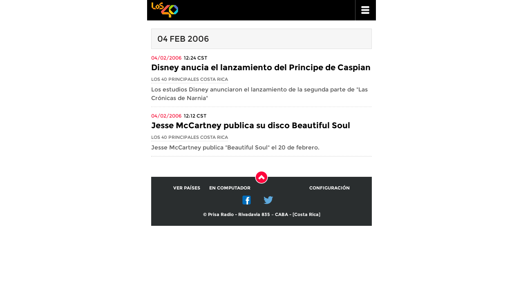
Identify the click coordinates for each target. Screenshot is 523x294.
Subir (261, 177)
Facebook (247, 200)
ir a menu (365, 10)
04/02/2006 (166, 58)
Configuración (329, 188)
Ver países (186, 188)
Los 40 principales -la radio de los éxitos (164, 9)
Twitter (268, 200)
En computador (229, 188)
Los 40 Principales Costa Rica (189, 79)
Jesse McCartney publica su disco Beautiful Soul (250, 125)
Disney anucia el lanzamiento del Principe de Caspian (261, 67)
